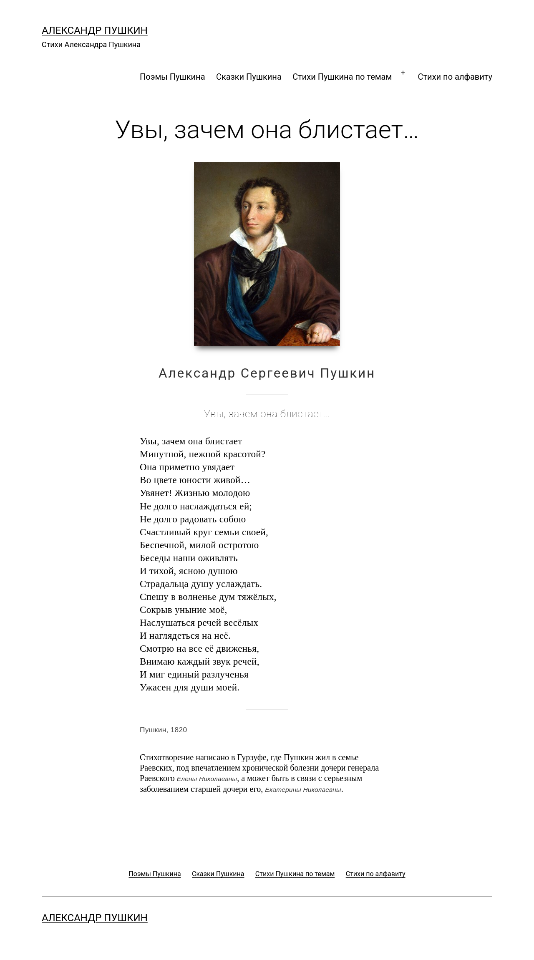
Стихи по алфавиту (455, 77)
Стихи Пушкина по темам (342, 77)
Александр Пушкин (95, 30)
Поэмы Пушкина (172, 77)
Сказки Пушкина (249, 77)
